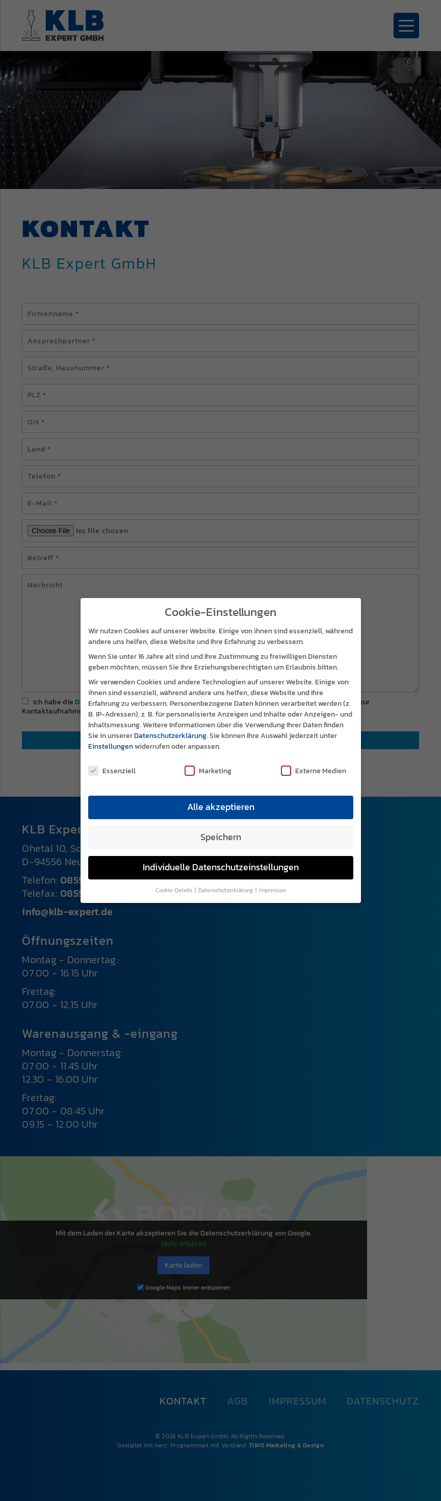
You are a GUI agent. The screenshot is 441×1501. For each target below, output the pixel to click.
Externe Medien (313, 761)
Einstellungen (110, 737)
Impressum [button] (272, 881)
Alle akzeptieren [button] (220, 798)
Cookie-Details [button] (174, 881)
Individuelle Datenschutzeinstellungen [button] (221, 858)
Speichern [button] (220, 828)
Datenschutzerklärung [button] (226, 881)
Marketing (208, 761)
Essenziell (112, 761)
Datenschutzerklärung (170, 727)
